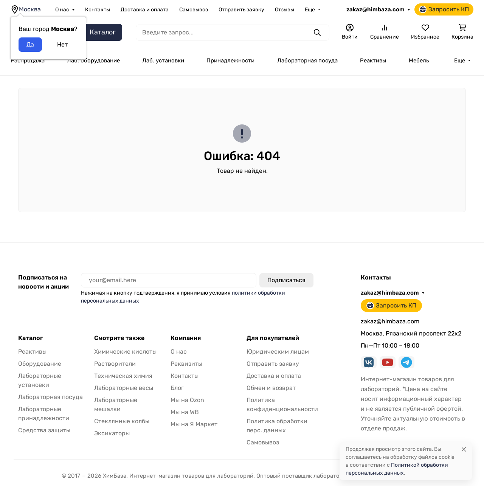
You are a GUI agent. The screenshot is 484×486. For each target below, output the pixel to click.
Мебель (419, 60)
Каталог (30, 338)
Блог (177, 387)
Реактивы (373, 60)
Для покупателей (273, 338)
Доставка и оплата (145, 9)
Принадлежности (230, 60)
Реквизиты (186, 363)
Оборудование (39, 363)
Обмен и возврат (271, 387)
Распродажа (28, 60)
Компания (186, 338)
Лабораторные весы (123, 387)
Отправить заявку (241, 9)
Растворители (115, 363)
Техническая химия (123, 375)
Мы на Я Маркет (194, 424)
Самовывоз (193, 9)
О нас (62, 9)
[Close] (464, 449)
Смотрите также (119, 338)
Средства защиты (44, 430)
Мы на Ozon (187, 400)
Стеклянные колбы (121, 421)
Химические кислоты (125, 351)
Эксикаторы (112, 433)
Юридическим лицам (278, 351)
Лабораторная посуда (307, 60)
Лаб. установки (163, 60)
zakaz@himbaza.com (375, 9)
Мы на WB (185, 412)
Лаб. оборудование (93, 60)
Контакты (97, 9)
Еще (310, 9)
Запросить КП (444, 9)
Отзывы (284, 9)
